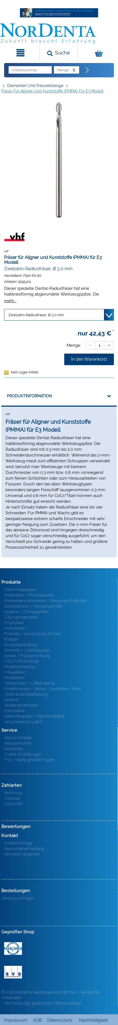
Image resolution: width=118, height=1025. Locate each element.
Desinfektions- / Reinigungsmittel (33, 606)
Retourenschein (18, 743)
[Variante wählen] (59, 315)
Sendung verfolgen (17, 898)
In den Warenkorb (89, 359)
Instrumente (14, 628)
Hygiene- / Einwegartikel (26, 611)
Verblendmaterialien (21, 705)
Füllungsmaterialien (21, 617)
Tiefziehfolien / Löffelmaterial (29, 683)
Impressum (15, 1020)
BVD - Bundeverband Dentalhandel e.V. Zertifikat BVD (13, 972)
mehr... (10, 300)
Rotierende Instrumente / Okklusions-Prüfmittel (45, 600)
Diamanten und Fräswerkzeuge (35, 85)
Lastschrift (13, 804)
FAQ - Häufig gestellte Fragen (29, 760)
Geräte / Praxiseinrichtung (27, 656)
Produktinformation (29, 396)
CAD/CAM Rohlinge (21, 661)
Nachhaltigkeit (93, 1020)
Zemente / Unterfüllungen (27, 650)
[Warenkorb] (97, 53)
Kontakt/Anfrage (18, 843)
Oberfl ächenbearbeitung (25, 694)
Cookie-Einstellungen (22, 754)
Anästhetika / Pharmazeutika (29, 595)
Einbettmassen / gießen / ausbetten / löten (42, 689)
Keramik (11, 700)
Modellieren (14, 678)
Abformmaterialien (20, 589)
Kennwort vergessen (22, 854)
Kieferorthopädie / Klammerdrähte (34, 716)
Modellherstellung (19, 667)
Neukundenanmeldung (24, 848)
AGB (37, 1020)
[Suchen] (59, 53)
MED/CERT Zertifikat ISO (13, 948)
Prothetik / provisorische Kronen (32, 634)
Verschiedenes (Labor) (23, 722)
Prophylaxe (14, 623)
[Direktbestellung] (87, 70)
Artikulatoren (15, 672)
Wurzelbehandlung (20, 645)
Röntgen (11, 639)
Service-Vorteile (17, 738)
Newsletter (13, 749)
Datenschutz (59, 1020)
